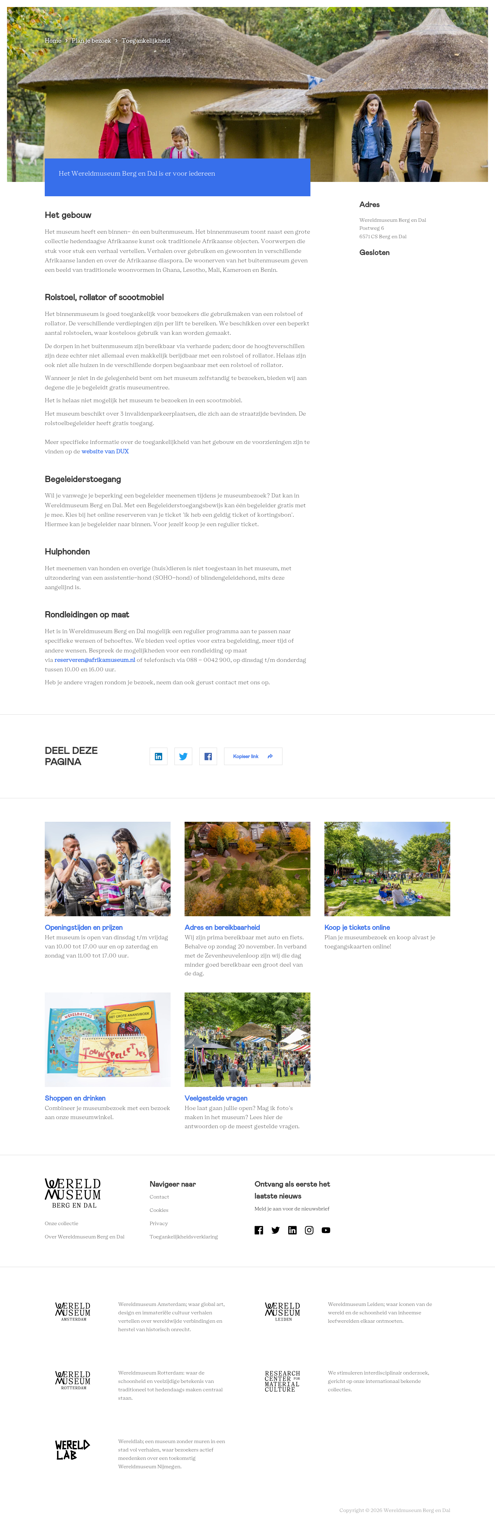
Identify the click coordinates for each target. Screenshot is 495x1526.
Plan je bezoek (91, 41)
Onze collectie (61, 1223)
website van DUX (105, 451)
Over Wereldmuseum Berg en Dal (303, 17)
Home (53, 41)
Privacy (159, 1223)
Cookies (159, 1210)
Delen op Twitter (183, 756)
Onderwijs (368, 17)
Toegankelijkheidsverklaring (184, 1237)
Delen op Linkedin (158, 756)
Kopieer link (245, 756)
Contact (159, 1197)
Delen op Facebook (208, 756)
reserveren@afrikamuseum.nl (95, 660)
